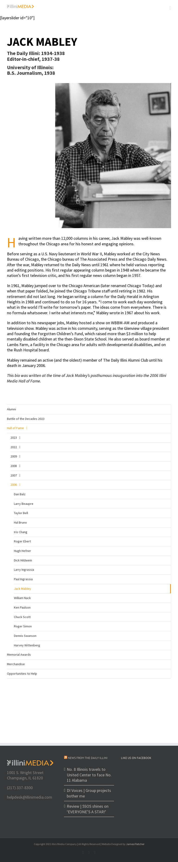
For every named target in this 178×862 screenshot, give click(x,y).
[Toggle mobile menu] (170, 8)
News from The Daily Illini (88, 758)
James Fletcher (135, 844)
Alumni (11, 409)
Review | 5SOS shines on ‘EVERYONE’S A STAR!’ (87, 809)
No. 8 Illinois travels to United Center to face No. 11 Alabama (89, 775)
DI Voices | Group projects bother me (89, 793)
